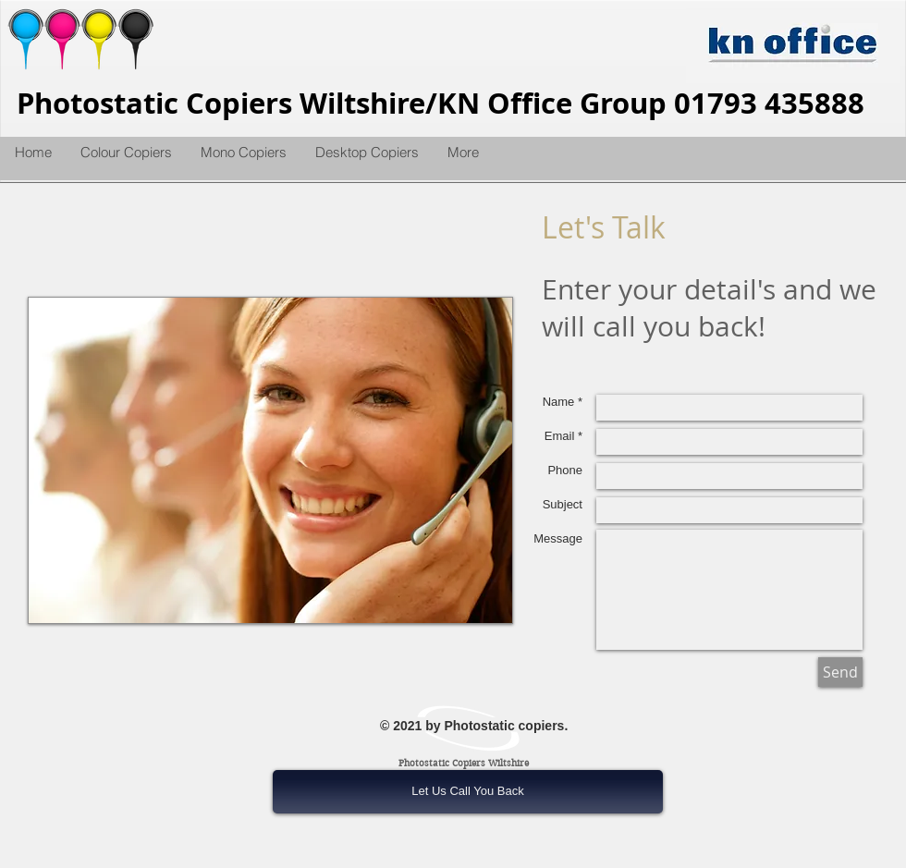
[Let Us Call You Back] (468, 791)
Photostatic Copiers (158, 103)
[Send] (840, 672)
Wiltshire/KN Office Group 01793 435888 (582, 103)
